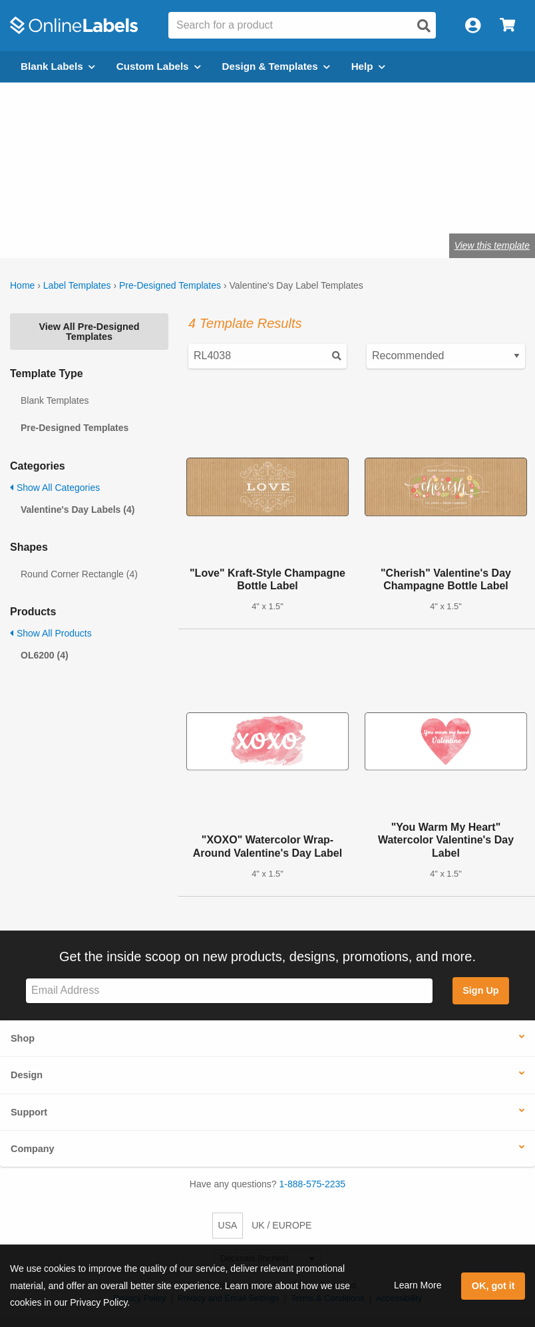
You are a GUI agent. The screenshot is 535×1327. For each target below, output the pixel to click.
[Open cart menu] (507, 25)
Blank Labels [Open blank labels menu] (58, 66)
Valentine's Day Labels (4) (77, 509)
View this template (492, 245)
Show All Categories (55, 487)
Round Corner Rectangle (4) (79, 574)
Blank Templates (55, 400)
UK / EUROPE (281, 1225)
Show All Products (51, 633)
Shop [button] (23, 1038)
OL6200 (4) (45, 655)
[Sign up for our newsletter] (229, 990)
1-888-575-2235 (312, 1184)
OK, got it (493, 1285)
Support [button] (29, 1112)
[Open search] (424, 26)
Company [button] (33, 1148)
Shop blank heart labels (129, 204)
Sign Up (480, 990)
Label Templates (77, 285)
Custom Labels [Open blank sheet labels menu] (158, 66)
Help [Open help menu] (368, 66)
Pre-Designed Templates (170, 285)
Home (22, 285)
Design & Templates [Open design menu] (276, 66)
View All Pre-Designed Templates (89, 331)
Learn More (418, 1285)
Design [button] (27, 1075)
